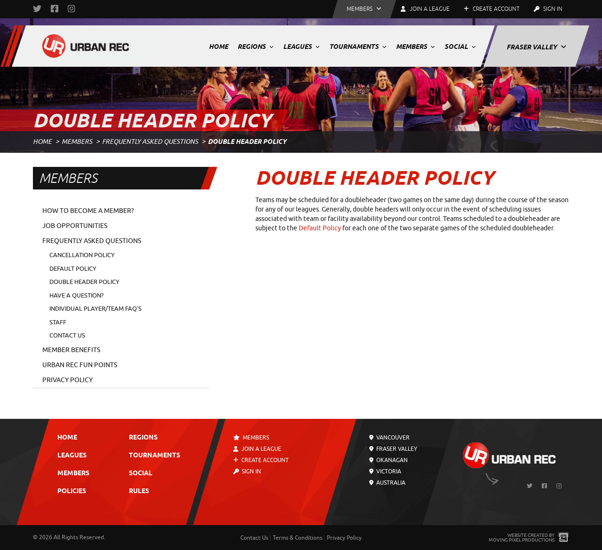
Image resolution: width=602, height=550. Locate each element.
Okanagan (388, 460)
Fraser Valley (536, 47)
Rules (139, 491)
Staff (57, 322)
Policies (71, 491)
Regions (256, 46)
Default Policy (72, 269)
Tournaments (358, 46)
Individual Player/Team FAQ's (95, 309)
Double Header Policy (84, 282)
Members (415, 46)
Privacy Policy (67, 380)
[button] (364, 9)
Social (460, 46)
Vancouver (389, 437)
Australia (387, 483)
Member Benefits (71, 350)
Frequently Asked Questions (150, 142)
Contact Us (67, 335)
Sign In (548, 9)
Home (218, 46)
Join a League (257, 449)
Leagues (301, 46)
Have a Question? (76, 295)
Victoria (385, 471)
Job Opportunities (74, 226)
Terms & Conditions (297, 538)
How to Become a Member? (88, 211)
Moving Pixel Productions (521, 540)
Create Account (492, 9)
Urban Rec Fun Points (79, 365)
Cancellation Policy (82, 255)
